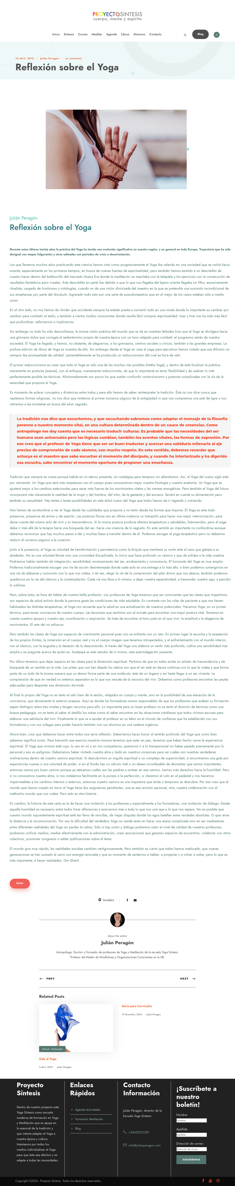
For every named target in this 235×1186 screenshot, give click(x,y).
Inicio (56, 34)
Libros (125, 34)
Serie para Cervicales (137, 1006)
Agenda (111, 34)
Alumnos (139, 34)
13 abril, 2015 (24, 58)
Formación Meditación (89, 1119)
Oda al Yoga (47, 1059)
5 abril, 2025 (46, 1067)
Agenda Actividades (87, 1110)
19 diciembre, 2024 (132, 1014)
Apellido (182, 1129)
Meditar (97, 34)
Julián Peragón (49, 58)
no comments (73, 58)
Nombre (181, 1115)
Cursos (83, 34)
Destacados (57, 1049)
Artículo (46, 1049)
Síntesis (69, 34)
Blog (200, 34)
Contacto (155, 34)
